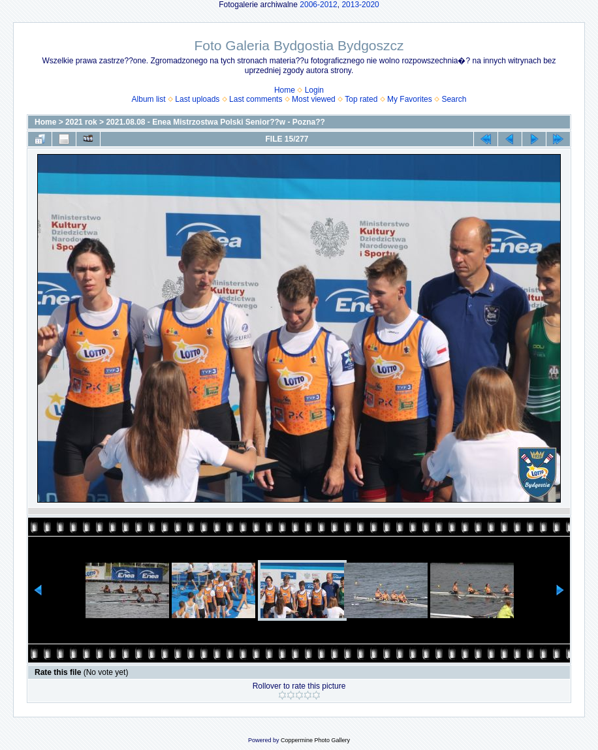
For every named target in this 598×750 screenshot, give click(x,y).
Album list (149, 99)
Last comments (255, 99)
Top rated (361, 99)
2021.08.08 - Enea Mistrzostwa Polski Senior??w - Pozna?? (215, 122)
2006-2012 (318, 4)
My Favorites (409, 99)
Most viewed (314, 99)
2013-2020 (360, 4)
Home (284, 90)
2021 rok (81, 122)
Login (314, 90)
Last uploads (197, 99)
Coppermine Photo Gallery (315, 740)
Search (453, 99)
